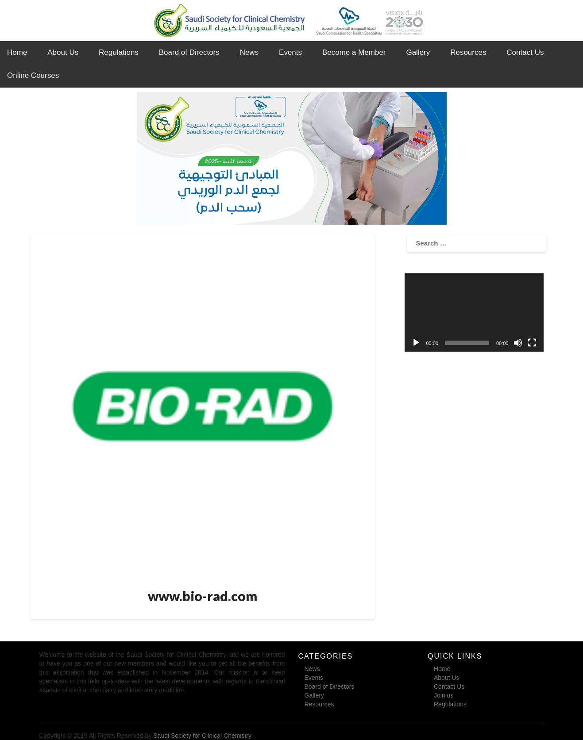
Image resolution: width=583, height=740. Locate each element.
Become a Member (354, 52)
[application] (474, 312)
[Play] (416, 342)
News (249, 52)
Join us (443, 695)
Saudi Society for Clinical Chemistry (202, 735)
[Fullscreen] (532, 342)
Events (290, 52)
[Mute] (518, 342)
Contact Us (525, 52)
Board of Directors (189, 52)
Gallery (418, 52)
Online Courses (33, 75)
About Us (62, 52)
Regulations (119, 52)
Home (17, 52)
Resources (468, 52)
